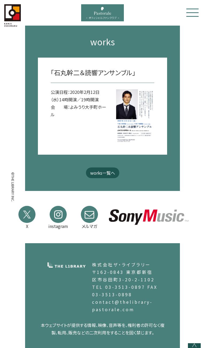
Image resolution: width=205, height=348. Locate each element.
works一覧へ (102, 173)
